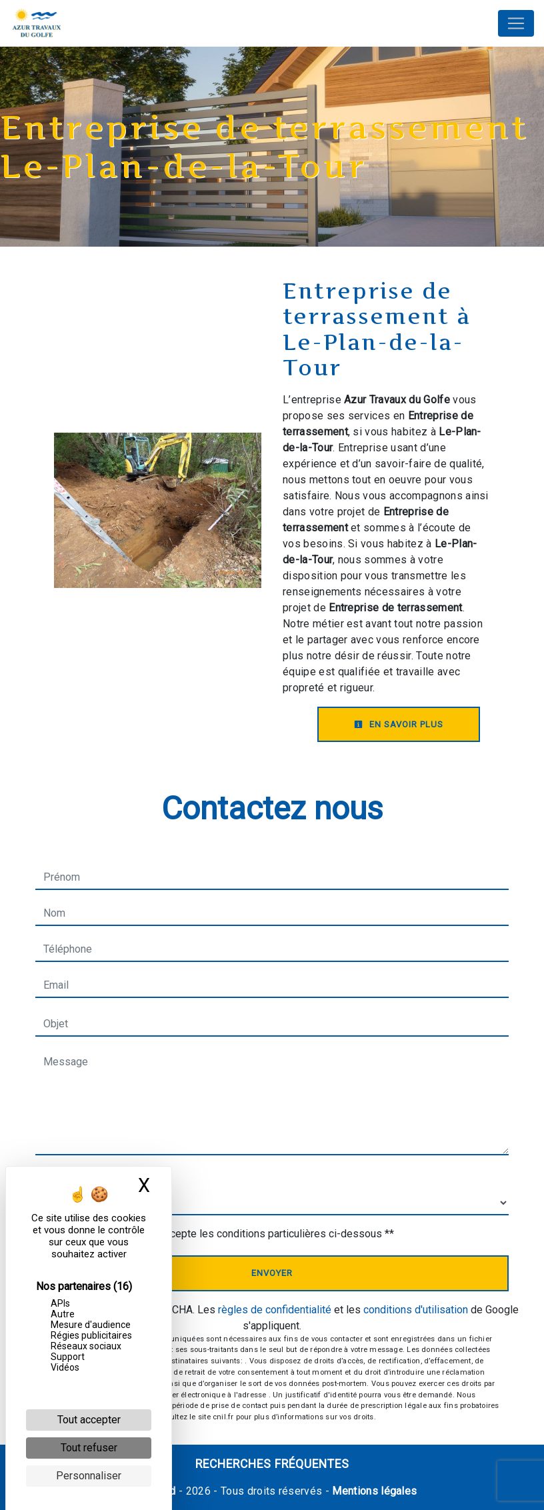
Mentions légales (373, 1491)
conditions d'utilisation (415, 1309)
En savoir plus (398, 724)
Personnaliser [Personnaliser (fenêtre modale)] (88, 1475)
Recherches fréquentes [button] (272, 1464)
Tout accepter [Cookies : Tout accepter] (89, 1419)
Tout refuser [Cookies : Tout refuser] (89, 1447)
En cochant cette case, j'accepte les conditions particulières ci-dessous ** (221, 1233)
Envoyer (272, 1273)
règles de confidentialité (274, 1309)
